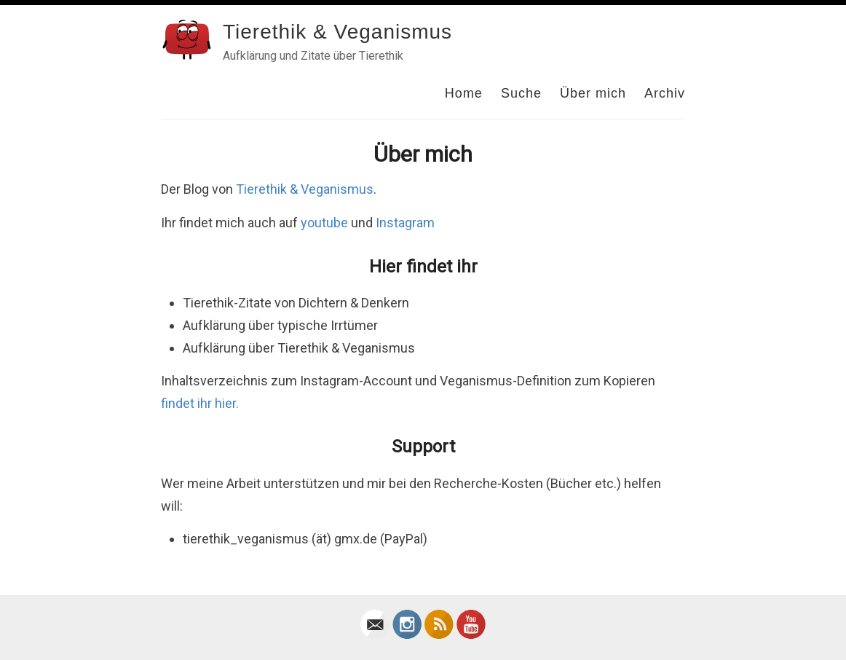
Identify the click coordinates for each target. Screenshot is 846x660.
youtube (324, 222)
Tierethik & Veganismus (337, 31)
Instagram (405, 222)
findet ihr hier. (200, 403)
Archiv (664, 93)
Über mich (593, 93)
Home (464, 93)
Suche (521, 93)
